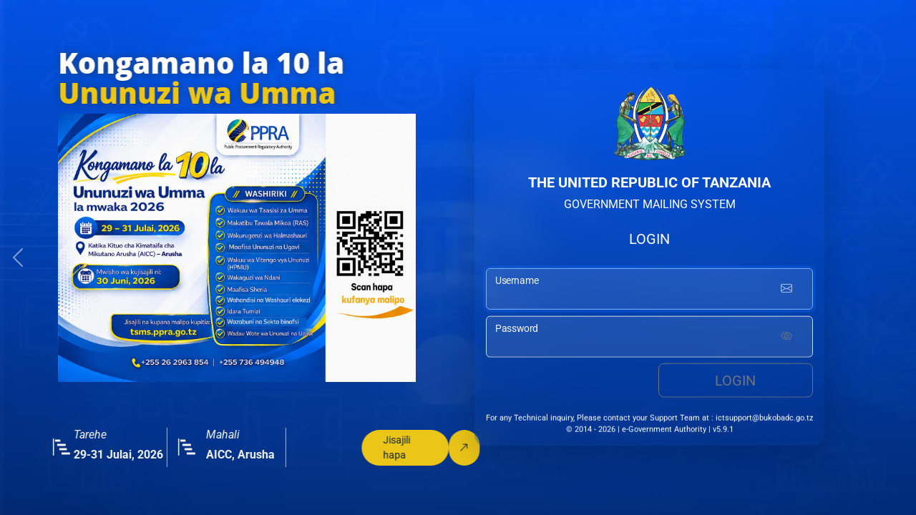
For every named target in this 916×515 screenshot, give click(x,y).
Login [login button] (735, 382)
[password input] (649, 338)
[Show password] (786, 338)
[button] (18, 257)
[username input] (649, 291)
